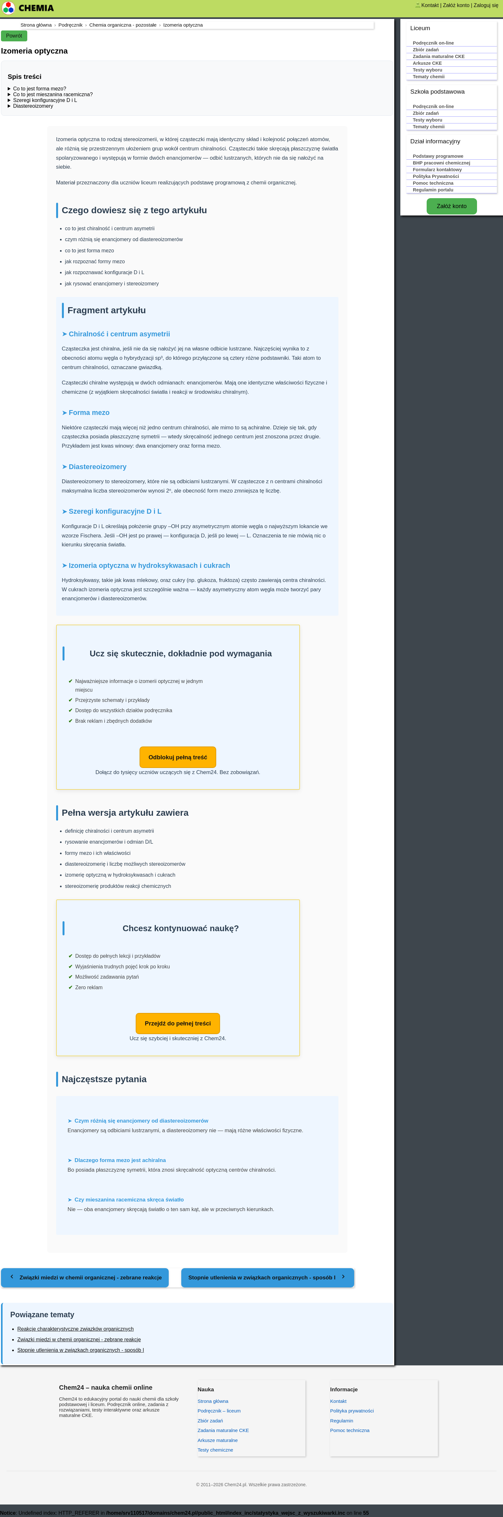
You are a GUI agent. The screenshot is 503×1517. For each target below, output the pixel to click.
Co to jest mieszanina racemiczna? (53, 94)
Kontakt (430, 5)
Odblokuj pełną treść (178, 757)
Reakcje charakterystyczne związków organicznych (75, 1330)
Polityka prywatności (352, 1412)
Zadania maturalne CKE (223, 1431)
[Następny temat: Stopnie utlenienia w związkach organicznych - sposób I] (267, 1278)
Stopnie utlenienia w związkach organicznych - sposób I (80, 1351)
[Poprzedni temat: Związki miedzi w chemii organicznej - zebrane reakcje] (85, 1278)
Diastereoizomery (33, 106)
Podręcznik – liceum (219, 1412)
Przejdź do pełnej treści (178, 1024)
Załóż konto (456, 5)
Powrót (14, 35)
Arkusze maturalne (218, 1441)
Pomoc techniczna (350, 1431)
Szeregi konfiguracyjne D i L (45, 100)
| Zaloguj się (485, 5)
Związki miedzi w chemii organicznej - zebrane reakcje (79, 1340)
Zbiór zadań (210, 1421)
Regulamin (341, 1421)
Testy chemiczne (215, 1451)
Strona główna (213, 1402)
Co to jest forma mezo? (39, 88)
